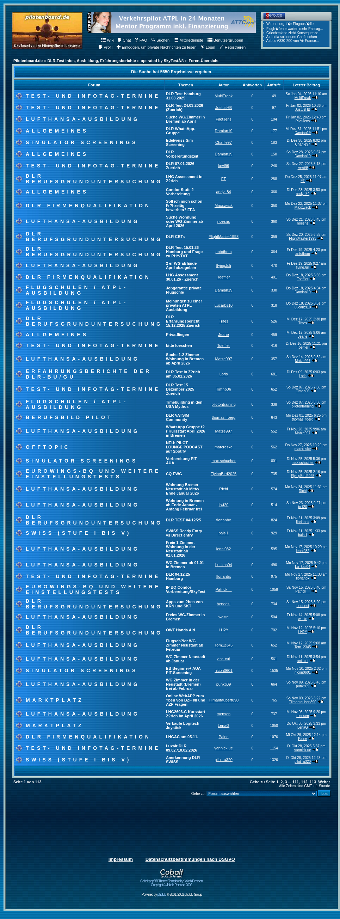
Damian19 (223, 131)
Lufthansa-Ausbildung (83, 119)
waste (223, 617)
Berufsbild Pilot (69, 417)
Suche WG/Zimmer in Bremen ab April (185, 119)
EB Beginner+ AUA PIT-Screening (183, 670)
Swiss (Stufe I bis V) (78, 533)
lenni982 (223, 549)
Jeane (223, 334)
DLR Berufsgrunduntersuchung (94, 178)
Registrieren (233, 47)
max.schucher (223, 461)
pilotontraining (223, 404)
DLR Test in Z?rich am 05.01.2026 (183, 374)
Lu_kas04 (223, 565)
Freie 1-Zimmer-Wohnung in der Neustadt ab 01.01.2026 (181, 548)
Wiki (107, 40)
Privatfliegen (177, 334)
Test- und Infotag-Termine (93, 96)
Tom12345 (224, 645)
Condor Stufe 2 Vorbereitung (180, 192)
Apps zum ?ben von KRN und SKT (184, 604)
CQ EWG (174, 474)
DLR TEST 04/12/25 (183, 520)
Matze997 (223, 359)
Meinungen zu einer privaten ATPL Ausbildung (184, 305)
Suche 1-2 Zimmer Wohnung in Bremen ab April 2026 (185, 359)
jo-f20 (224, 505)
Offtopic (48, 447)
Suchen (160, 40)
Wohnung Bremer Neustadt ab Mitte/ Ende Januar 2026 (182, 489)
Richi (223, 489)
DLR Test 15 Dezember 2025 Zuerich (180, 389)
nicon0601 (224, 670)
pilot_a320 (224, 760)
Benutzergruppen (225, 40)
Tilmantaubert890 (224, 700)
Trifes (223, 321)
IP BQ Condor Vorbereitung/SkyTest (185, 589)
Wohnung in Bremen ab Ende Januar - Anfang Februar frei (185, 504)
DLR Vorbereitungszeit (182, 154)
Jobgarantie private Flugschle (184, 290)
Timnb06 (223, 389)
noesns (223, 221)
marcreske (224, 447)
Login (208, 47)
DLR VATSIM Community (177, 417)
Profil (105, 47)
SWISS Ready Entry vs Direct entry (184, 533)
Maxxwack (224, 205)
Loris (224, 374)
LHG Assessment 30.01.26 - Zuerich (182, 277)
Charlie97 (223, 142)
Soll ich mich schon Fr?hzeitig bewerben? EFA (184, 205)
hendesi (223, 604)
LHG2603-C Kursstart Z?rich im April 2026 (185, 714)
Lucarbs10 (224, 305)
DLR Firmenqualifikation (88, 205)
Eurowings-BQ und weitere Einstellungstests (93, 473)
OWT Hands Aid (180, 630)
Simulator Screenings (82, 142)
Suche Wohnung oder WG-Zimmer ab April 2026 (184, 221)
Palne (223, 737)
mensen (223, 714)
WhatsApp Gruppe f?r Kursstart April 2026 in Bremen (185, 431)
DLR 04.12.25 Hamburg (178, 576)
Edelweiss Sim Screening (179, 142)
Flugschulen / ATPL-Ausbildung (77, 290)
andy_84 (223, 192)
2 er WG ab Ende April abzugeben (181, 265)
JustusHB (223, 107)
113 (313, 782)
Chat (124, 40)
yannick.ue (223, 748)
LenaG (223, 725)
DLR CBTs (175, 236)
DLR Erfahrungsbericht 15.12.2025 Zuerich (183, 321)
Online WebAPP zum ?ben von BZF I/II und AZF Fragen (185, 700)
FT (223, 179)
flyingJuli (223, 265)
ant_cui (223, 659)
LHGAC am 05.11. (182, 737)
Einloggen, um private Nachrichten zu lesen (156, 47)
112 (304, 782)
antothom (224, 252)
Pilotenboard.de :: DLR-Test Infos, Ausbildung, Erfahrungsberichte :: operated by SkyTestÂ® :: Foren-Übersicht (115, 61)
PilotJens (223, 119)
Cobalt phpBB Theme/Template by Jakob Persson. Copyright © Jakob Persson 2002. (171, 881)
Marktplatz (55, 700)
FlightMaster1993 (224, 236)
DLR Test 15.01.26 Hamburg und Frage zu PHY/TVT (184, 251)
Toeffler (223, 277)
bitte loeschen (179, 345)
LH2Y (224, 630)
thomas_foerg (223, 417)
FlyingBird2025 (223, 474)
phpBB (161, 894)
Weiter (324, 782)
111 (295, 782)
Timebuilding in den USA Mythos (184, 404)
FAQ (140, 40)
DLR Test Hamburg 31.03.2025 (183, 96)
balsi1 (223, 533)
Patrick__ (224, 589)
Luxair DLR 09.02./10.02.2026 (181, 748)
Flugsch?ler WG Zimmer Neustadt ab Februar (184, 645)
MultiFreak (224, 96)
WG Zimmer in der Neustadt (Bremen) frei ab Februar (183, 684)
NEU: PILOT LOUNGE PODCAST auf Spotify (184, 447)
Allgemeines (57, 131)
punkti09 (223, 684)
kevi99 (223, 166)
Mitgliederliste (188, 40)
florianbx (223, 520)
